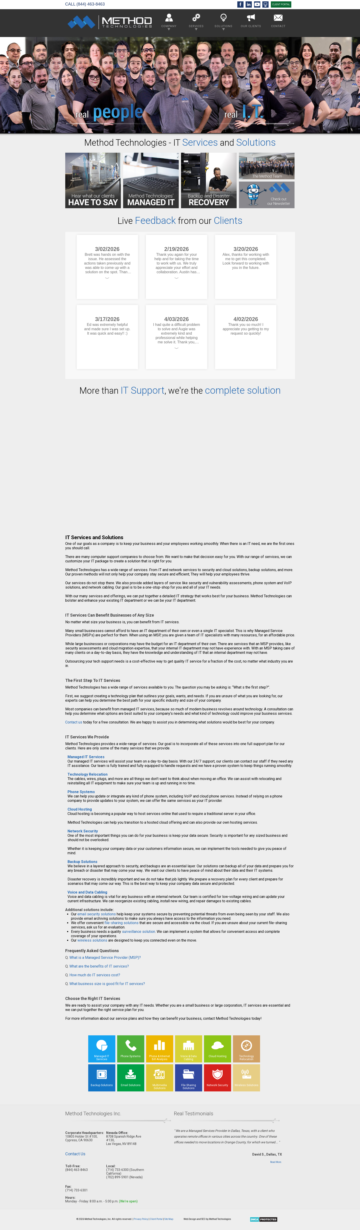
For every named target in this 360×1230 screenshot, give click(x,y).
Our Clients (251, 19)
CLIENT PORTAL (281, 4)
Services (196, 21)
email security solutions (96, 914)
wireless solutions (92, 940)
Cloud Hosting (80, 809)
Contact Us (75, 1153)
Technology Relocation (88, 774)
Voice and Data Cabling (87, 892)
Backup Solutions (82, 862)
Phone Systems (81, 792)
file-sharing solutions (122, 923)
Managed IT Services (86, 757)
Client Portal (156, 1219)
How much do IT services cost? (94, 975)
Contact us (73, 722)
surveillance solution (138, 931)
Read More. (276, 1162)
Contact (278, 19)
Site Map (168, 1219)
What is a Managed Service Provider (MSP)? (105, 957)
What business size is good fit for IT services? (107, 984)
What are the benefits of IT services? (99, 966)
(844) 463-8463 (91, 4)
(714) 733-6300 (117, 1170)
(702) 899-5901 (117, 1177)
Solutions (223, 21)
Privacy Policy (141, 1219)
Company (168, 21)
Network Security (83, 831)
